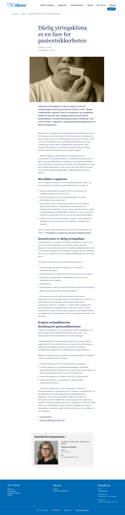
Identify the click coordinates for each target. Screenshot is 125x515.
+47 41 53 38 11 (66, 452)
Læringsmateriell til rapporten (52, 420)
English (55, 489)
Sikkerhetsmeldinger (13, 493)
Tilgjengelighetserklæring (61, 490)
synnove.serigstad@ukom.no (70, 457)
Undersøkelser (76, 5)
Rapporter (62, 5)
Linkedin (67, 510)
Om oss (57, 485)
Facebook (56, 510)
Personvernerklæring (82, 510)
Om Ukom (101, 5)
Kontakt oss (104, 485)
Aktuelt (113, 5)
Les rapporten (46, 416)
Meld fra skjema (47, 5)
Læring (90, 5)
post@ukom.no (103, 491)
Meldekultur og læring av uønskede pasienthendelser (68, 232)
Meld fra (10, 495)
